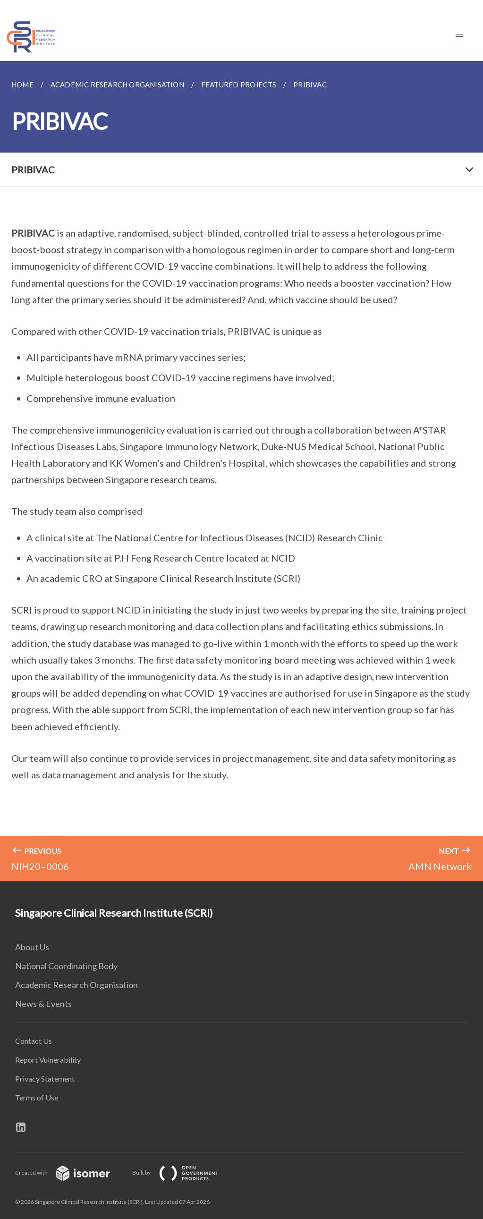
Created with (70, 1172)
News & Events (43, 1003)
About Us (32, 947)
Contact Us (33, 1040)
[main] (241, 471)
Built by (182, 1172)
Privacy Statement (45, 1078)
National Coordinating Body (66, 966)
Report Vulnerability (48, 1059)
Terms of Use (36, 1097)
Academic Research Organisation (76, 985)
